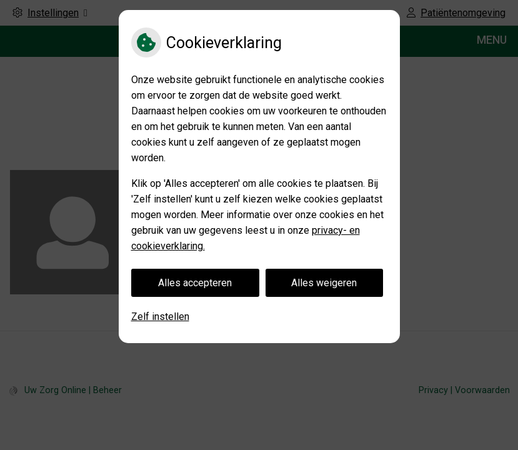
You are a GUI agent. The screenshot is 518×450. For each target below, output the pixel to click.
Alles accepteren (195, 283)
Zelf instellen (160, 316)
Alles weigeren (324, 283)
